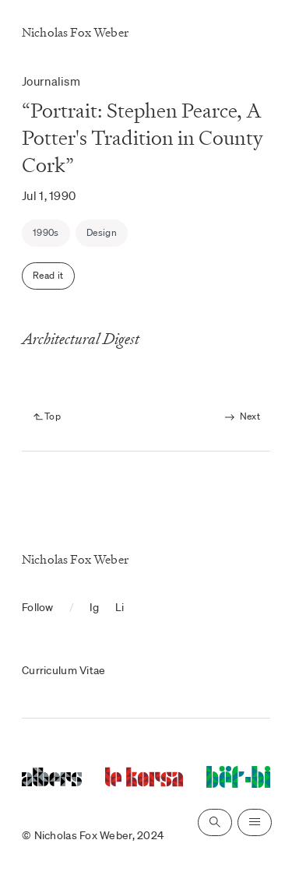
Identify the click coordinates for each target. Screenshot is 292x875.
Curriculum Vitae (63, 670)
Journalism (51, 81)
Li (120, 607)
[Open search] (215, 822)
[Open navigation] (254, 822)
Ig (95, 607)
